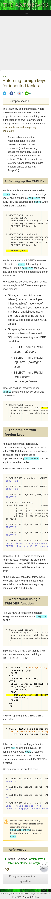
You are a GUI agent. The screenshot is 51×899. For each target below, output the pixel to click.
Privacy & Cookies (31, 897)
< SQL (6, 869)
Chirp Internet (23, 893)
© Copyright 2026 (9, 893)
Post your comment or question (22, 879)
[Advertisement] (25, 42)
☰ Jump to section (18, 101)
